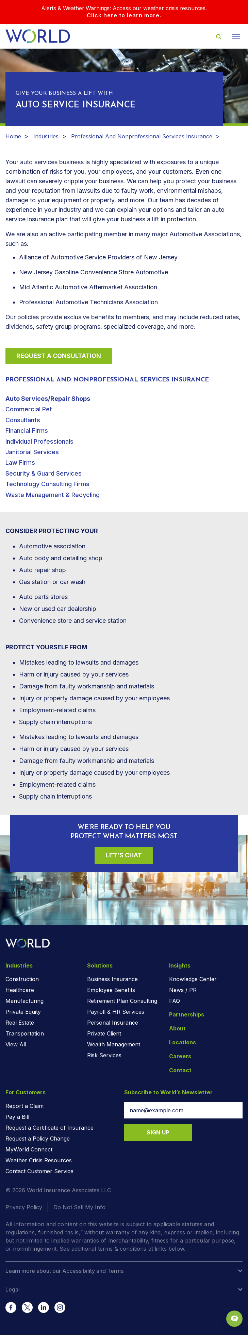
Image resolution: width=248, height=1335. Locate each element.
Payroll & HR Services (115, 1011)
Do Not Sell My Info (79, 1207)
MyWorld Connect (28, 1149)
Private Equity (23, 1011)
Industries (46, 136)
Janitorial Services (32, 452)
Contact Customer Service (39, 1171)
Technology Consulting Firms (47, 483)
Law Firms (20, 462)
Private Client (104, 1033)
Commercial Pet (28, 409)
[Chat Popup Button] (234, 1319)
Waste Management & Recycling (52, 494)
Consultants (22, 420)
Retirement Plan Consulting (122, 1000)
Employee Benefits (111, 990)
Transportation (24, 1033)
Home (13, 136)
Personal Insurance (112, 1022)
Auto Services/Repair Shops (47, 398)
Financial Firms (26, 430)
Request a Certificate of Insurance (49, 1127)
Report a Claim (24, 1105)
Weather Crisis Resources (38, 1160)
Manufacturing (24, 1000)
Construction (22, 979)
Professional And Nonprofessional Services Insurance (141, 136)
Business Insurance (112, 979)
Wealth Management (113, 1044)
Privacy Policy (23, 1207)
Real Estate (19, 1022)
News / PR (183, 990)
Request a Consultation (58, 355)
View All (15, 1044)
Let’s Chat (124, 855)
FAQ (174, 1000)
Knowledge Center (193, 979)
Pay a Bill (17, 1116)
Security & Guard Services (43, 473)
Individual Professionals (39, 441)
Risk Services (104, 1055)
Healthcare (19, 990)
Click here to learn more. (124, 15)
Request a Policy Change (37, 1138)
